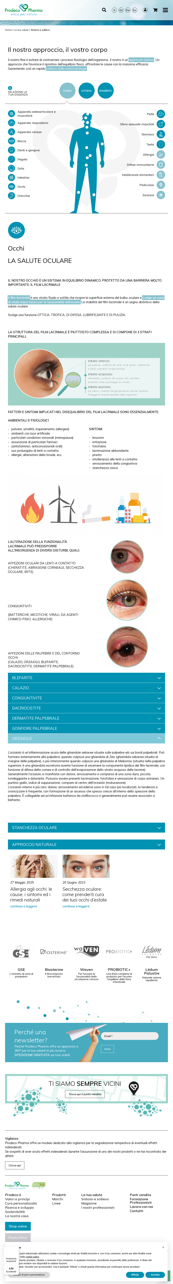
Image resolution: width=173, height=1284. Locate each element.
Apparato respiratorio (28, 122)
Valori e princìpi (17, 1199)
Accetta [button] (155, 1274)
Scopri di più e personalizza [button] (29, 1274)
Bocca (17, 141)
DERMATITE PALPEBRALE (86, 718)
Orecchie (19, 195)
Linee (56, 1203)
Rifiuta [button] (135, 1274)
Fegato (17, 159)
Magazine (89, 1203)
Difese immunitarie (146, 164)
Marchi (57, 1199)
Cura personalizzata (21, 1203)
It (114, 6)
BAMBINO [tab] (105, 90)
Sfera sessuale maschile (142, 124)
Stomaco (153, 134)
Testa (155, 144)
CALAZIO (86, 687)
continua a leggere (23, 906)
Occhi (16, 186)
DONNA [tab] (86, 90)
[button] (163, 1247)
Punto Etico (18, 1237)
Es (134, 6)
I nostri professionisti (97, 1207)
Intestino (18, 177)
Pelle (156, 114)
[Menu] (17, 1248)
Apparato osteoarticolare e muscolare (32, 113)
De (128, 6)
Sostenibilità (15, 1211)
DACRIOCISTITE (86, 708)
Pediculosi (152, 185)
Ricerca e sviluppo (19, 1207)
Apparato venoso (25, 131)
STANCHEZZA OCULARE (86, 827)
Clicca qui (15, 1165)
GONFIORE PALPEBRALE (86, 728)
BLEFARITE (86, 677)
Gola (16, 168)
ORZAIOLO (86, 738)
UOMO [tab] (67, 90)
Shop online (18, 1226)
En (121, 6)
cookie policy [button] (32, 1256)
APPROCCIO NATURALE (86, 844)
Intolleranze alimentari (143, 175)
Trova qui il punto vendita (85, 1094)
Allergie (154, 154)
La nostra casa (16, 1216)
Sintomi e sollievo (95, 1199)
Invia (107, 1049)
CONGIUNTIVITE (86, 698)
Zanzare (153, 195)
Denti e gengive (24, 150)
